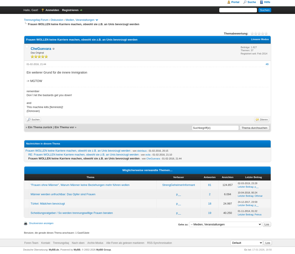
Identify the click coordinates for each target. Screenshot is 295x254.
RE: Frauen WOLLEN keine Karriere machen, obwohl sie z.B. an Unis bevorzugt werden (83, 154)
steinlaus (142, 150)
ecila (147, 154)
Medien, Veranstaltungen (80, 19)
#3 (267, 64)
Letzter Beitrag (245, 186)
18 (209, 203)
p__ (257, 186)
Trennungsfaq (61, 242)
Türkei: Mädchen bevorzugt (48, 203)
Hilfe (267, 2)
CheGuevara (41, 49)
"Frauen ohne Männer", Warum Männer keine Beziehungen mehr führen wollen (80, 185)
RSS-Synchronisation (159, 242)
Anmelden (52, 10)
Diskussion (57, 19)
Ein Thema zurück (40, 127)
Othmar (259, 196)
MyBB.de (54, 249)
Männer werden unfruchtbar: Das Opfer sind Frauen (63, 194)
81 (209, 185)
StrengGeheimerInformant (178, 185)
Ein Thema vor (64, 127)
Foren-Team (31, 242)
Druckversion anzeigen (41, 223)
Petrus (258, 214)
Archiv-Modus (95, 242)
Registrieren (70, 10)
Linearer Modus (260, 39)
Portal (235, 2)
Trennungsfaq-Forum (36, 19)
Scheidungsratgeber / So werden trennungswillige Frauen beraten (72, 213)
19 (209, 213)
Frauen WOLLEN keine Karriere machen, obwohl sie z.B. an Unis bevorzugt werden (77, 150)
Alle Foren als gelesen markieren (125, 242)
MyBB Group (103, 249)
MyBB (77, 249)
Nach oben (78, 242)
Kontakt (45, 242)
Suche (251, 2)
